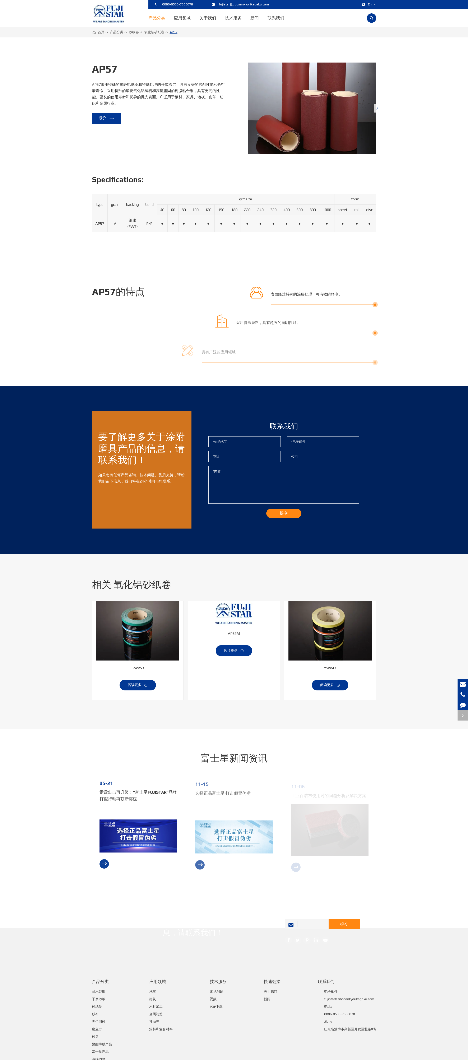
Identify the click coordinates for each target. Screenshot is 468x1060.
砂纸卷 (134, 32)
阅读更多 (138, 689)
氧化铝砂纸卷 (154, 32)
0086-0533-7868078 (174, 4)
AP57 (173, 32)
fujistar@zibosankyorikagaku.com (240, 4)
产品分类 (156, 21)
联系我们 (276, 21)
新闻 (254, 21)
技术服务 (233, 21)
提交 (344, 928)
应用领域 (182, 21)
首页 (101, 32)
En (368, 4)
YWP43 (330, 672)
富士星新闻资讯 (234, 762)
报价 (106, 118)
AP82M (234, 637)
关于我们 (207, 21)
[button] (377, 108)
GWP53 (138, 672)
